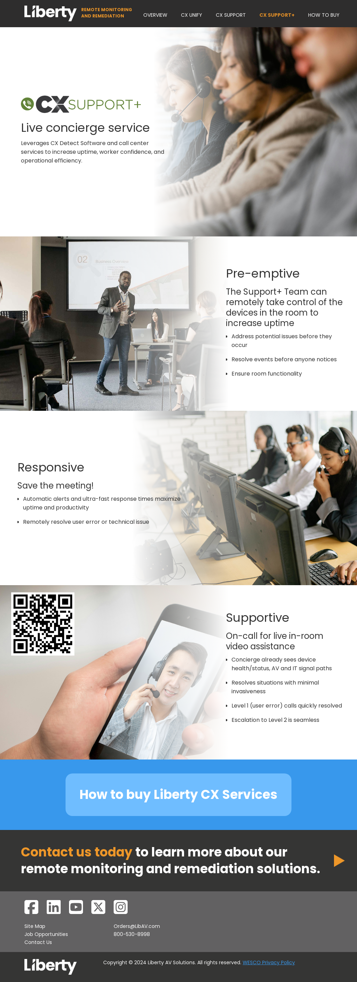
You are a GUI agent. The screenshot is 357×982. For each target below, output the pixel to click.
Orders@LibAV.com (137, 926)
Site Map (34, 926)
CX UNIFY (191, 15)
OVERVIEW (155, 15)
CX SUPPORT (231, 15)
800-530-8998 (132, 934)
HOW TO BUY (324, 15)
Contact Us (38, 942)
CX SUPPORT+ (277, 15)
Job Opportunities (46, 934)
